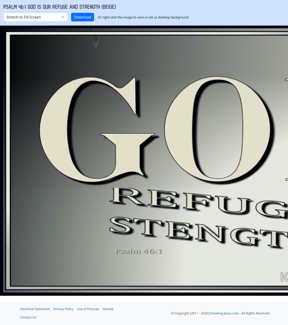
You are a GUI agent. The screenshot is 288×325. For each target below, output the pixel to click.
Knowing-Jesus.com (224, 313)
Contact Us (28, 317)
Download (82, 17)
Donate (108, 309)
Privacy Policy (63, 309)
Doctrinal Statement (35, 309)
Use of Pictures (88, 309)
